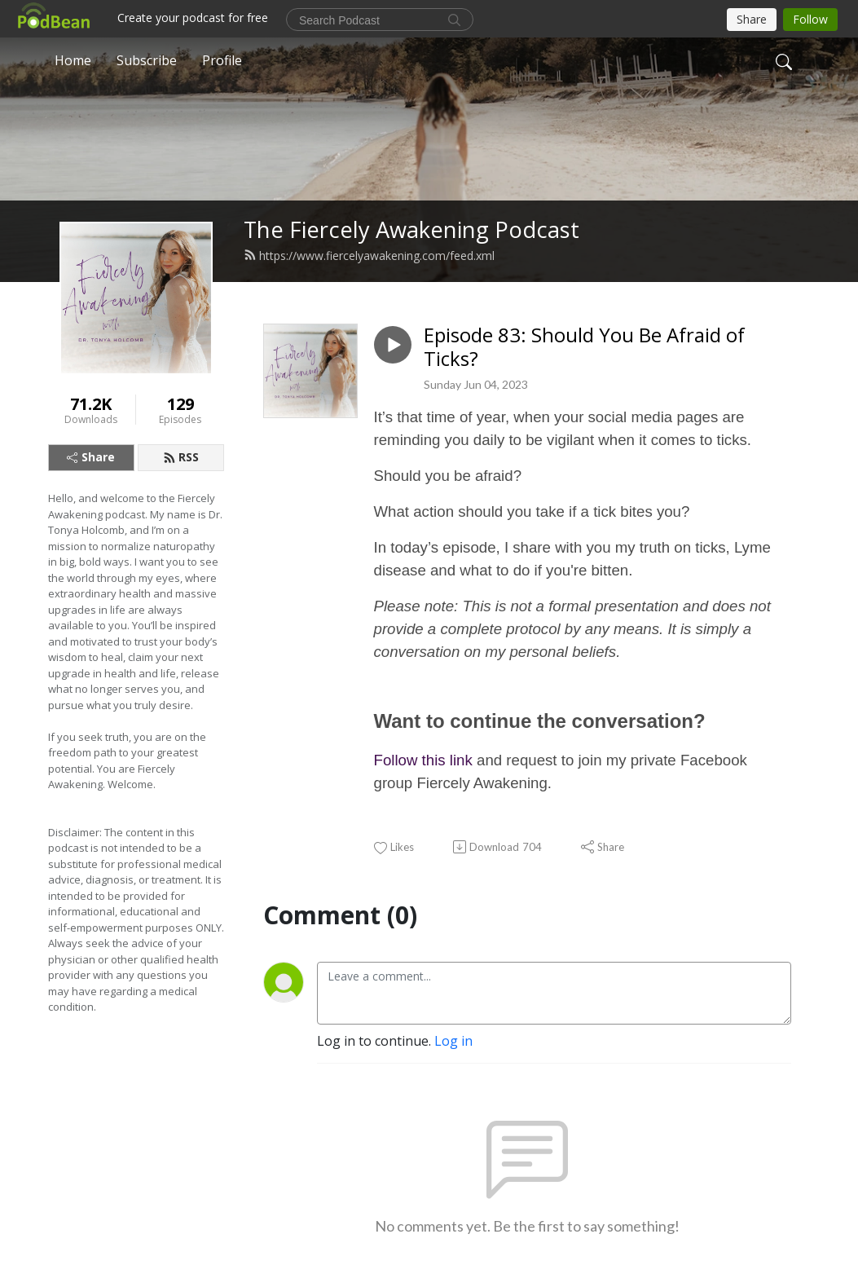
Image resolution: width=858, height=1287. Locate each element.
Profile (222, 60)
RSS (181, 457)
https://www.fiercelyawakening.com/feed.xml (369, 255)
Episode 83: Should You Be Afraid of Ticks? (584, 347)
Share (91, 457)
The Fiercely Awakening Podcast (411, 229)
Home (73, 60)
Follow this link (423, 760)
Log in (453, 1041)
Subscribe (147, 60)
